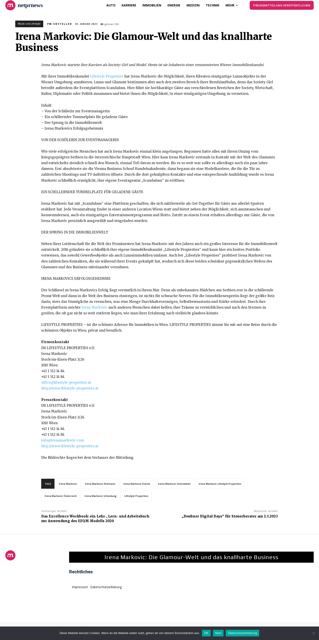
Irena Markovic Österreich (61, 496)
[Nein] (313, 633)
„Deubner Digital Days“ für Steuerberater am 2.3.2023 (230, 516)
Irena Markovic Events (136, 483)
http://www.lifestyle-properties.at (69, 388)
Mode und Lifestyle (29, 24)
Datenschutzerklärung (242, 633)
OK (206, 633)
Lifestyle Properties (106, 76)
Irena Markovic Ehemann (100, 483)
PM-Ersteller (59, 24)
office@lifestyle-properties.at (66, 382)
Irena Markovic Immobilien (174, 483)
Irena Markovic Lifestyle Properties (220, 483)
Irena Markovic (94, 307)
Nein (218, 633)
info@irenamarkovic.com (62, 440)
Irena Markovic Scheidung (101, 496)
